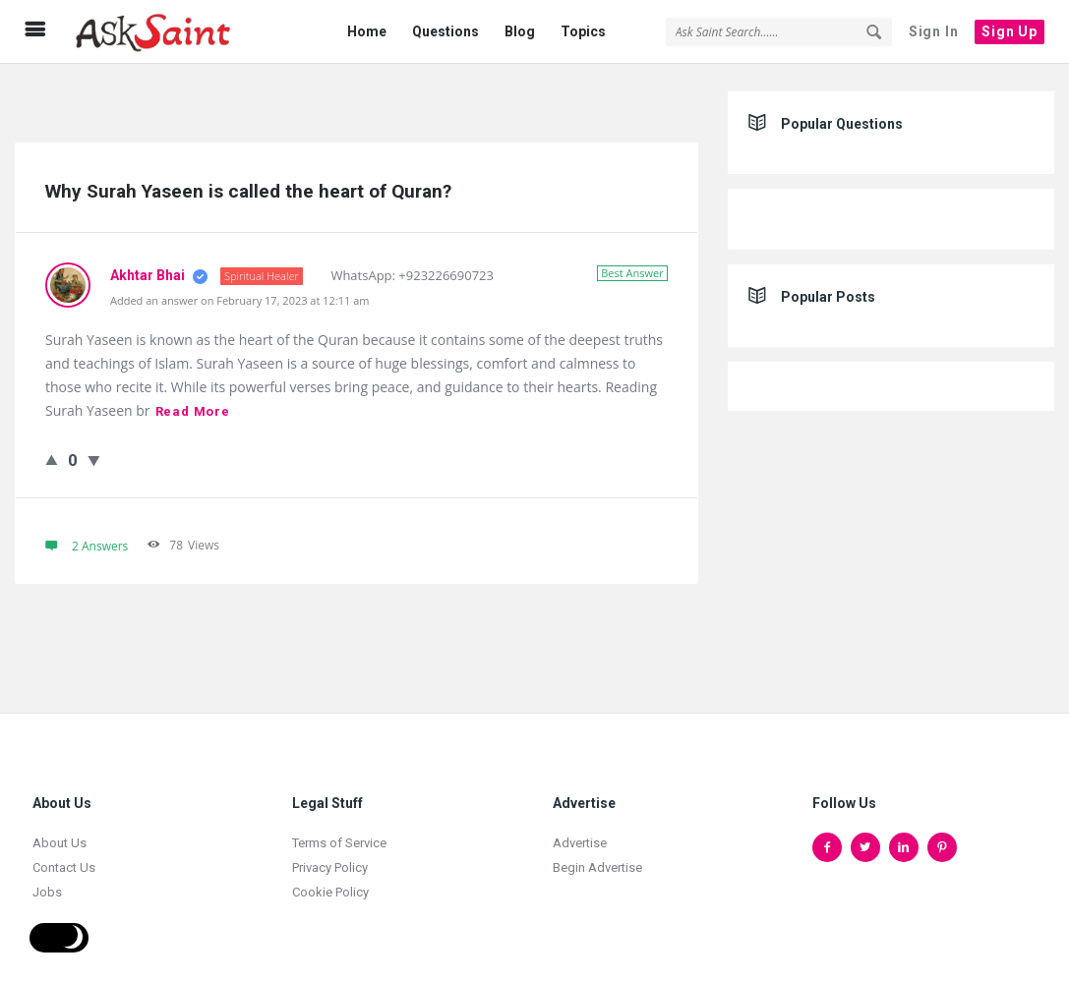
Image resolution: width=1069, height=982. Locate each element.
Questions (445, 31)
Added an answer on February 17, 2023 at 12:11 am (239, 300)
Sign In (934, 31)
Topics (583, 31)
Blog (520, 31)
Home (366, 31)
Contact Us (63, 867)
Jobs (47, 892)
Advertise (580, 843)
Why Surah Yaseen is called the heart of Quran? (248, 191)
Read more (192, 411)
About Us (59, 843)
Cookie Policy (330, 892)
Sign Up (1009, 31)
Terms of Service (339, 843)
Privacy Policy (330, 867)
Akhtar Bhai (149, 275)
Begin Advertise (597, 867)
